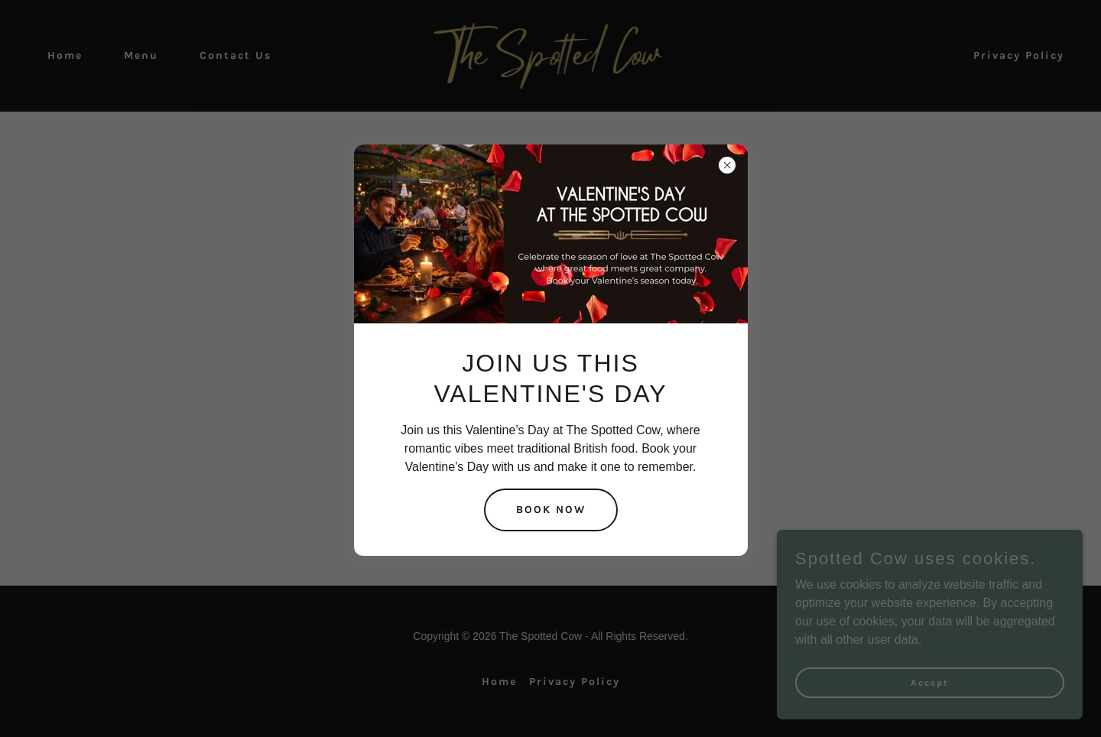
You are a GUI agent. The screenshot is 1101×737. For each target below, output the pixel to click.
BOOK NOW (551, 509)
